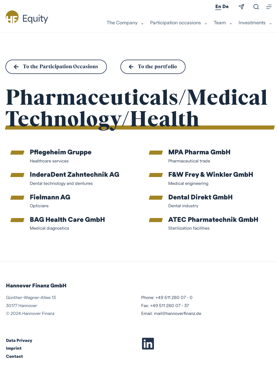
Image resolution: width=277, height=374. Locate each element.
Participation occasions (179, 23)
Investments (255, 23)
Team (223, 23)
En (218, 6)
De (225, 6)
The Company (126, 23)
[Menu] (269, 6)
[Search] (256, 6)
